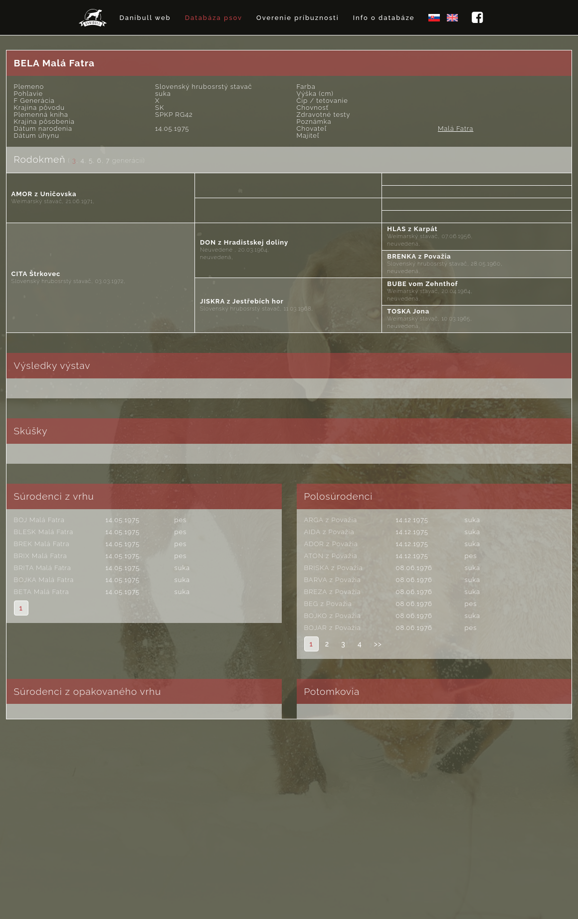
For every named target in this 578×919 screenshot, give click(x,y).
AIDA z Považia (329, 532)
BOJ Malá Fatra (39, 520)
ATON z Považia (331, 556)
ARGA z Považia (331, 520)
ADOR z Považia (331, 544)
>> (378, 644)
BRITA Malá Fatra (42, 568)
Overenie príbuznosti (297, 17)
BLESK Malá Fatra (44, 532)
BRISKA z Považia (333, 568)
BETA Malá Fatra (41, 592)
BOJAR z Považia (332, 627)
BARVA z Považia (332, 580)
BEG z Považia (328, 604)
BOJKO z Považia (332, 615)
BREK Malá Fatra (42, 544)
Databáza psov (213, 17)
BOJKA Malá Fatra (44, 580)
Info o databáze (384, 17)
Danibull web (145, 17)
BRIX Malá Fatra (40, 556)
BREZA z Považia (332, 592)
